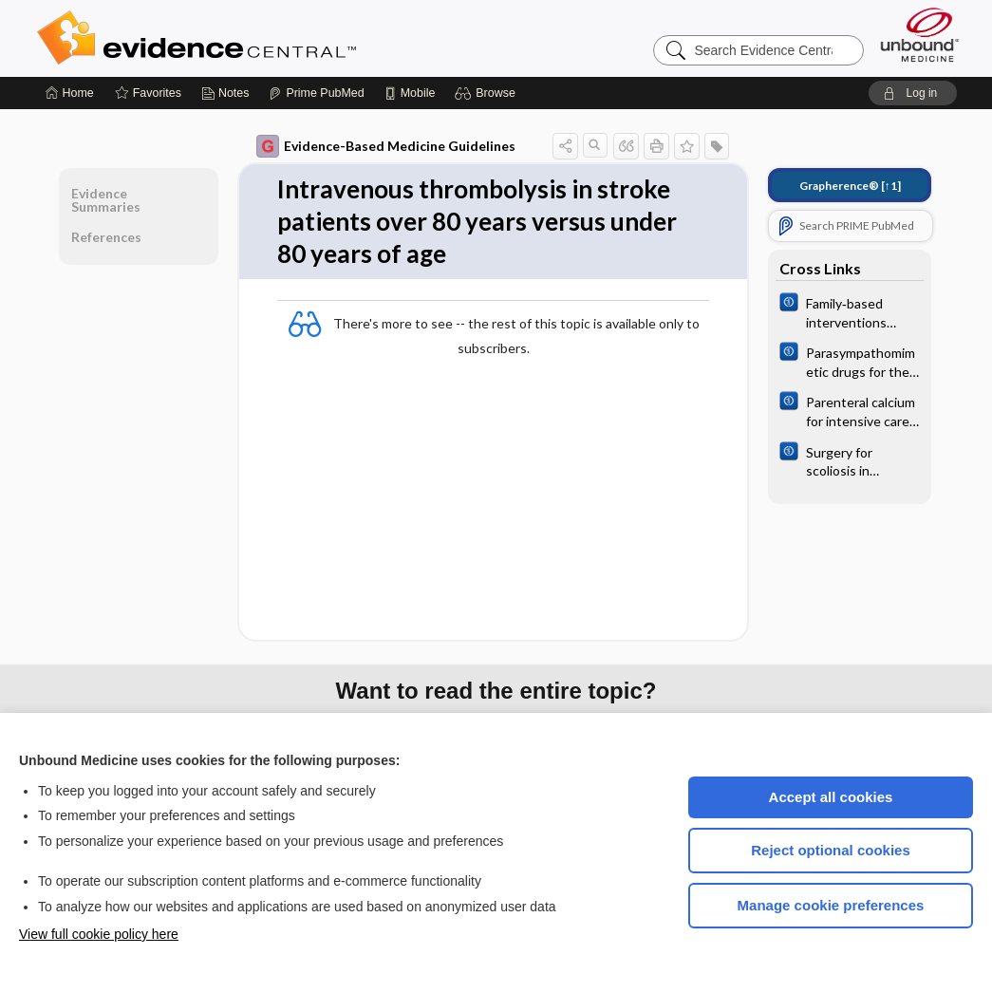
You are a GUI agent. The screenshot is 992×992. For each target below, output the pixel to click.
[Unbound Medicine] (920, 35)
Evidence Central (272, 37)
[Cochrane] (849, 311)
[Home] (70, 93)
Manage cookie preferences (831, 905)
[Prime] (316, 93)
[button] (487, 93)
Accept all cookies (831, 797)
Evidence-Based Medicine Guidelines (385, 146)
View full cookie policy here (98, 934)
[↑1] (850, 185)
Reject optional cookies (830, 850)
